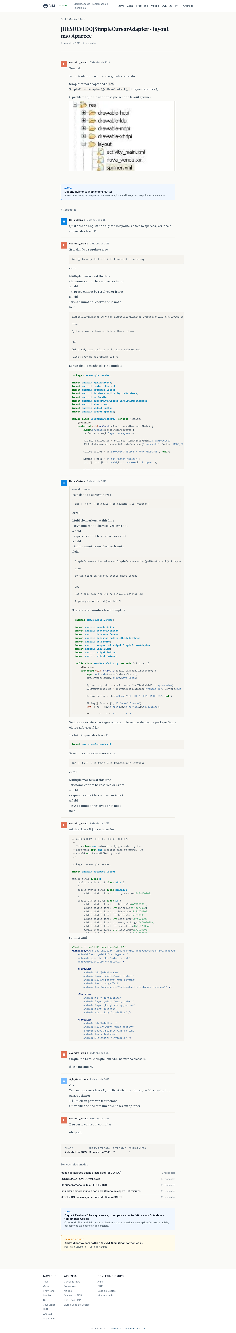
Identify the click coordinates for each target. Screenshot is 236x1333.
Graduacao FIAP (73, 1295)
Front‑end (142, 5)
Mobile (155, 5)
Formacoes (70, 1286)
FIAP (100, 1286)
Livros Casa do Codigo (77, 1304)
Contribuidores (131, 1328)
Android (188, 5)
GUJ (63, 19)
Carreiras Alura (72, 1281)
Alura (100, 1281)
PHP (177, 5)
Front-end (49, 1290)
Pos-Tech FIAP (72, 1300)
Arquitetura (49, 1318)
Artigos (68, 1290)
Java (121, 5)
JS (170, 5)
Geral (130, 5)
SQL (164, 5)
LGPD (143, 1328)
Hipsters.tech (105, 1295)
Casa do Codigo (107, 1290)
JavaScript (49, 1304)
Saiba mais (115, 1328)
